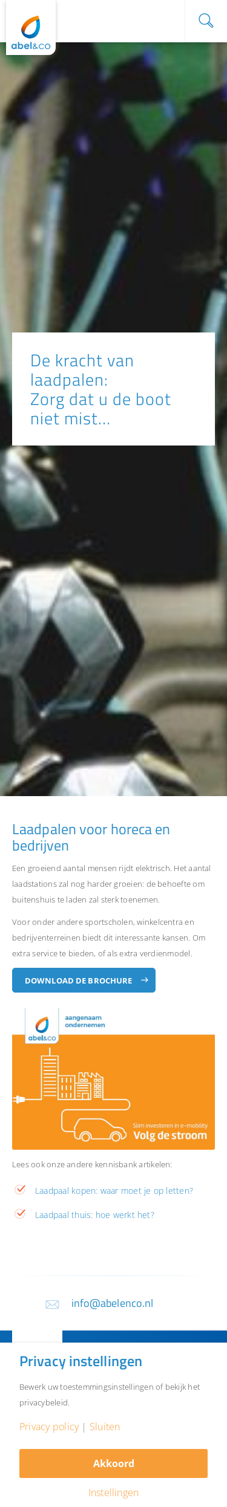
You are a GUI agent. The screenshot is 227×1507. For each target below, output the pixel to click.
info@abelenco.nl (112, 1303)
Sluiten (105, 1426)
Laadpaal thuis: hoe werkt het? (94, 1214)
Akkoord (113, 1463)
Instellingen (113, 1492)
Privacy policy (49, 1426)
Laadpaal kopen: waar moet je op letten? (114, 1190)
